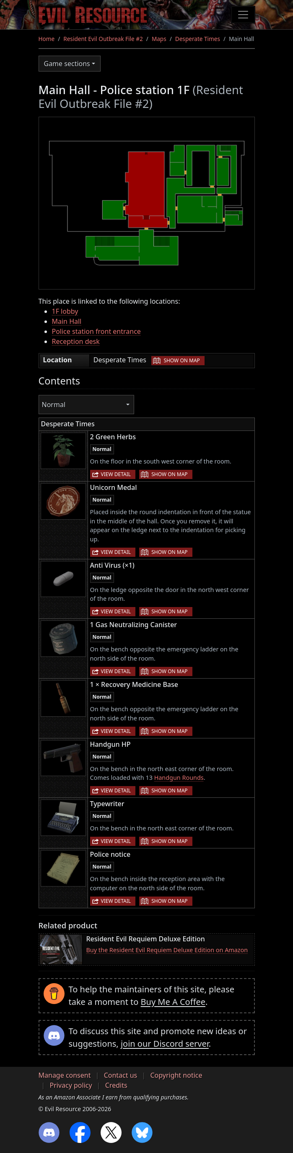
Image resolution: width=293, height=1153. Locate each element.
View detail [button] (116, 474)
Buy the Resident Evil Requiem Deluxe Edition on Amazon (167, 950)
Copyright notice (176, 1075)
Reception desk (76, 341)
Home (47, 39)
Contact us (120, 1075)
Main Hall (67, 321)
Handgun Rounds (179, 777)
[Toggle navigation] (243, 14)
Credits (116, 1085)
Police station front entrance (96, 331)
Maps (159, 39)
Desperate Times (197, 39)
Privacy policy (71, 1085)
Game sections (67, 63)
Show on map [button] (181, 360)
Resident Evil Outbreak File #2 (103, 39)
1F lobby (65, 311)
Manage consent (65, 1075)
